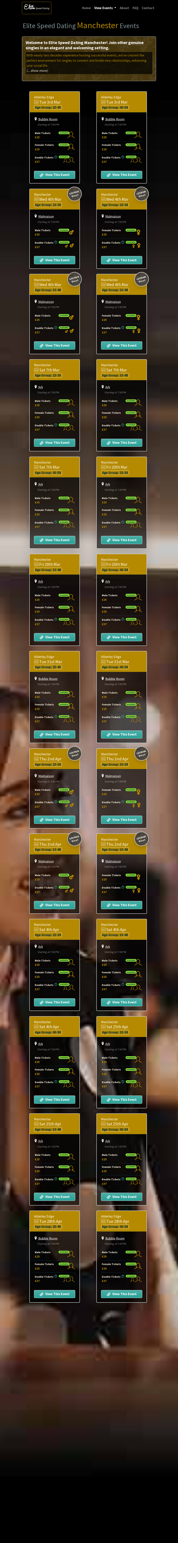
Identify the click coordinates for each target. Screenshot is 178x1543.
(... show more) (37, 70)
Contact (148, 8)
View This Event (55, 175)
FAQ (135, 8)
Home (87, 7)
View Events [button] (103, 8)
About (124, 8)
